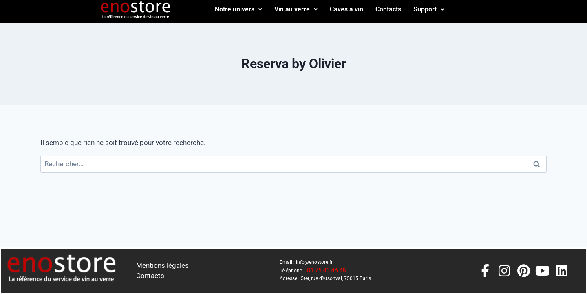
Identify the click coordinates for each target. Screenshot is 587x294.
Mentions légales (162, 265)
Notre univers (238, 9)
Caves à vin (346, 9)
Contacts (388, 9)
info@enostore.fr (314, 262)
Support (428, 9)
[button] (238, 9)
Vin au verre (296, 9)
